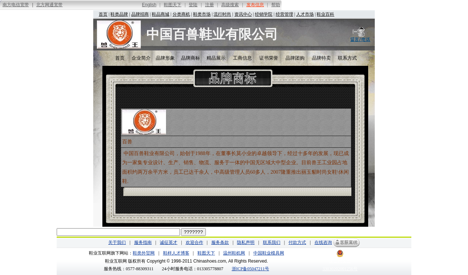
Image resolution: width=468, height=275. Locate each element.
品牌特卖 (321, 58)
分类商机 (181, 14)
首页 (103, 14)
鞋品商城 (160, 14)
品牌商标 (190, 58)
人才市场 (305, 14)
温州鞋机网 (234, 253)
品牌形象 (165, 58)
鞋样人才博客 (176, 253)
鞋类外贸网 (144, 253)
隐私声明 (245, 242)
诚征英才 (168, 242)
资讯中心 (243, 14)
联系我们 (271, 242)
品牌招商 (140, 14)
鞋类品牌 (119, 14)
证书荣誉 (268, 58)
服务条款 (220, 242)
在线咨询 (323, 242)
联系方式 (347, 58)
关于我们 (117, 242)
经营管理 (284, 14)
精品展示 (216, 58)
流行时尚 (222, 14)
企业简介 (141, 58)
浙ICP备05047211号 (250, 268)
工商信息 (242, 58)
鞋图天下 (206, 253)
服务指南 (143, 242)
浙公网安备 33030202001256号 (340, 262)
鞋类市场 (202, 14)
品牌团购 (295, 58)
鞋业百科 (325, 14)
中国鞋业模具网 (268, 253)
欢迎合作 (194, 242)
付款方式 (297, 242)
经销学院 (263, 14)
